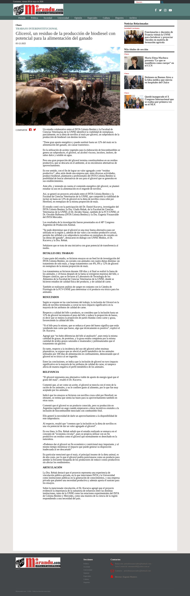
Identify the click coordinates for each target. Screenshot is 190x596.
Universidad (63, 18)
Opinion (86, 573)
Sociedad (48, 18)
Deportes (119, 18)
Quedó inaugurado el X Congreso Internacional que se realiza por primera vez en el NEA (159, 100)
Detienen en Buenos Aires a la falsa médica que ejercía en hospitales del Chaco (159, 80)
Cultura (106, 18)
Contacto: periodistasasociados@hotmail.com (133, 571)
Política (34, 18)
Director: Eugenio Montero (126, 577)
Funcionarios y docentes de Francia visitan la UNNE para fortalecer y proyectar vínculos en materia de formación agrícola (159, 37)
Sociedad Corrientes (131, 28)
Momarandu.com (21, 591)
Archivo (133, 18)
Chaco (126, 54)
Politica (86, 564)
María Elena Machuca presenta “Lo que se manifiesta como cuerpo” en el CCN (159, 62)
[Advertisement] (68, 524)
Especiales (92, 18)
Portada (21, 18)
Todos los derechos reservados (41, 591)
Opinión (78, 18)
